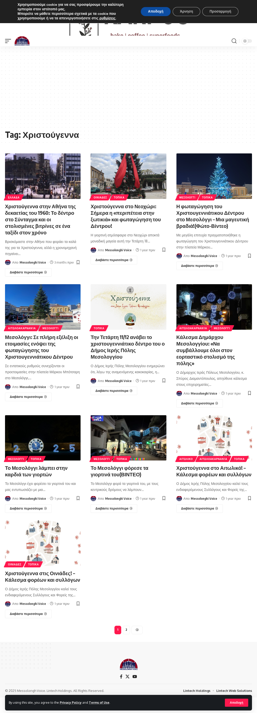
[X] (127, 692)
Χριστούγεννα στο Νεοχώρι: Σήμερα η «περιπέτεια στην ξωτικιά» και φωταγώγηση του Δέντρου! (126, 231)
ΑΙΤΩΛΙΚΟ (186, 474)
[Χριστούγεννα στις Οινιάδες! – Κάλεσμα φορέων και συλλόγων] (28, 629)
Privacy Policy (71, 702)
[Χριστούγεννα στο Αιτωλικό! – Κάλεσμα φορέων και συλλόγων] (199, 524)
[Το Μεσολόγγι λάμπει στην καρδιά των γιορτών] (28, 524)
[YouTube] (134, 692)
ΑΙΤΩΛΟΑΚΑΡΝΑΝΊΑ (22, 343)
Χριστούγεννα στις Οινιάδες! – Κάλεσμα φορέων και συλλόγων (42, 591)
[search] (234, 56)
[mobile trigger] (9, 56)
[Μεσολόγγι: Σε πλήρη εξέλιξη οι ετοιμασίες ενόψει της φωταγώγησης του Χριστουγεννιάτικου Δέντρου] (28, 412)
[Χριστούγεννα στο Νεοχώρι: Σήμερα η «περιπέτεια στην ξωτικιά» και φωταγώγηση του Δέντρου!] (114, 275)
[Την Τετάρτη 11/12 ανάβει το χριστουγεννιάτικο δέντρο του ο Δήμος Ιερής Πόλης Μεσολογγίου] (114, 406)
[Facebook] (121, 692)
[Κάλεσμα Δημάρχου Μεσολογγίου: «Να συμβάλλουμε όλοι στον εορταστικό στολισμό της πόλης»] (199, 419)
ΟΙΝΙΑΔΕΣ (100, 213)
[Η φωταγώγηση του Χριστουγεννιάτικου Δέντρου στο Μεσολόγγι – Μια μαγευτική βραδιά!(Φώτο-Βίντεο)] (199, 281)
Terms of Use (99, 702)
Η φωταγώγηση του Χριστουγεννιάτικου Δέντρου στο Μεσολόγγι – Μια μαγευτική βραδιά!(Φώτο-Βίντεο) (212, 231)
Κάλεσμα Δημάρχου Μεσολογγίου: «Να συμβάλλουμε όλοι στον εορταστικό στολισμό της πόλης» (205, 365)
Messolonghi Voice (33, 278)
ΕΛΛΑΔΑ (14, 213)
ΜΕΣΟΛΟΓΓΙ (187, 213)
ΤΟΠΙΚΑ (119, 213)
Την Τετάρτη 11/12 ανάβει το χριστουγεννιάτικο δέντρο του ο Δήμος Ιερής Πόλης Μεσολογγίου (128, 362)
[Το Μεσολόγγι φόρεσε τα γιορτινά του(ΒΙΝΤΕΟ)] (114, 524)
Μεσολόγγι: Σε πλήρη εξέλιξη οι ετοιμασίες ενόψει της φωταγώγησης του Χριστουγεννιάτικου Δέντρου (41, 362)
